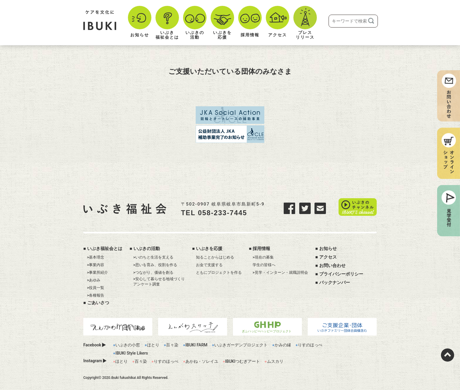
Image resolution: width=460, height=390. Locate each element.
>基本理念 (95, 257)
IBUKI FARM (196, 345)
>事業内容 (95, 265)
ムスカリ (275, 361)
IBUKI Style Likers (131, 353)
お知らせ (328, 248)
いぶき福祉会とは (104, 248)
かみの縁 (283, 345)
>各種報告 (95, 295)
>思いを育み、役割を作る (155, 265)
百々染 (172, 345)
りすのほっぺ (310, 345)
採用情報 (261, 248)
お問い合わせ (332, 265)
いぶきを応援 (209, 248)
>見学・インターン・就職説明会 (280, 272)
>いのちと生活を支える (153, 257)
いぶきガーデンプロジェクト (241, 345)
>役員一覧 (95, 287)
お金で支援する (209, 265)
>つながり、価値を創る (153, 272)
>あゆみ (94, 280)
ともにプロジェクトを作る (219, 272)
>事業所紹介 (97, 272)
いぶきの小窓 (127, 345)
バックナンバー (334, 282)
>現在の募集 (263, 257)
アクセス (328, 257)
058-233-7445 (222, 213)
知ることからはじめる (215, 257)
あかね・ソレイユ (201, 361)
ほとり (153, 345)
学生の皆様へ (264, 265)
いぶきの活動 (146, 248)
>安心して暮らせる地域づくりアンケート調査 (159, 281)
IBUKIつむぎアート (242, 361)
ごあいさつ (98, 302)
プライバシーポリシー (341, 274)
